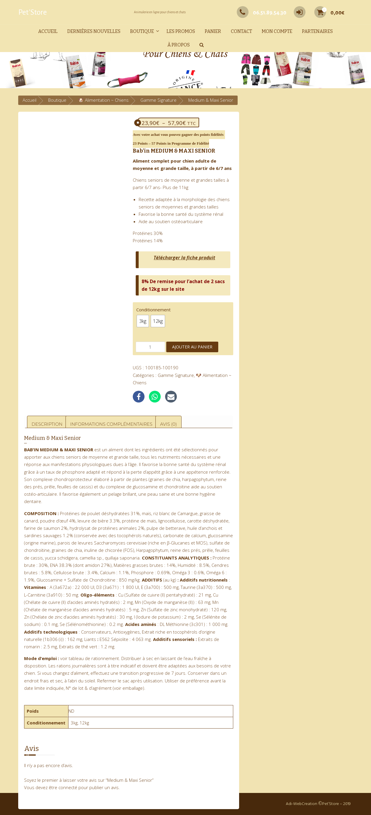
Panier (213, 31)
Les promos (181, 31)
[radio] (143, 321)
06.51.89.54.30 (261, 13)
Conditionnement (153, 310)
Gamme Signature (158, 100)
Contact (241, 31)
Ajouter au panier (192, 347)
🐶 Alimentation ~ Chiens (103, 100)
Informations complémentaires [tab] (111, 424)
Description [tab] (47, 424)
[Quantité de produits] (150, 347)
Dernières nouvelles (93, 31)
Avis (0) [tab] (168, 424)
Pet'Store (32, 12)
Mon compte (277, 31)
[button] (201, 45)
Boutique (142, 31)
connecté (67, 787)
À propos (178, 45)
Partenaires (317, 31)
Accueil (48, 31)
